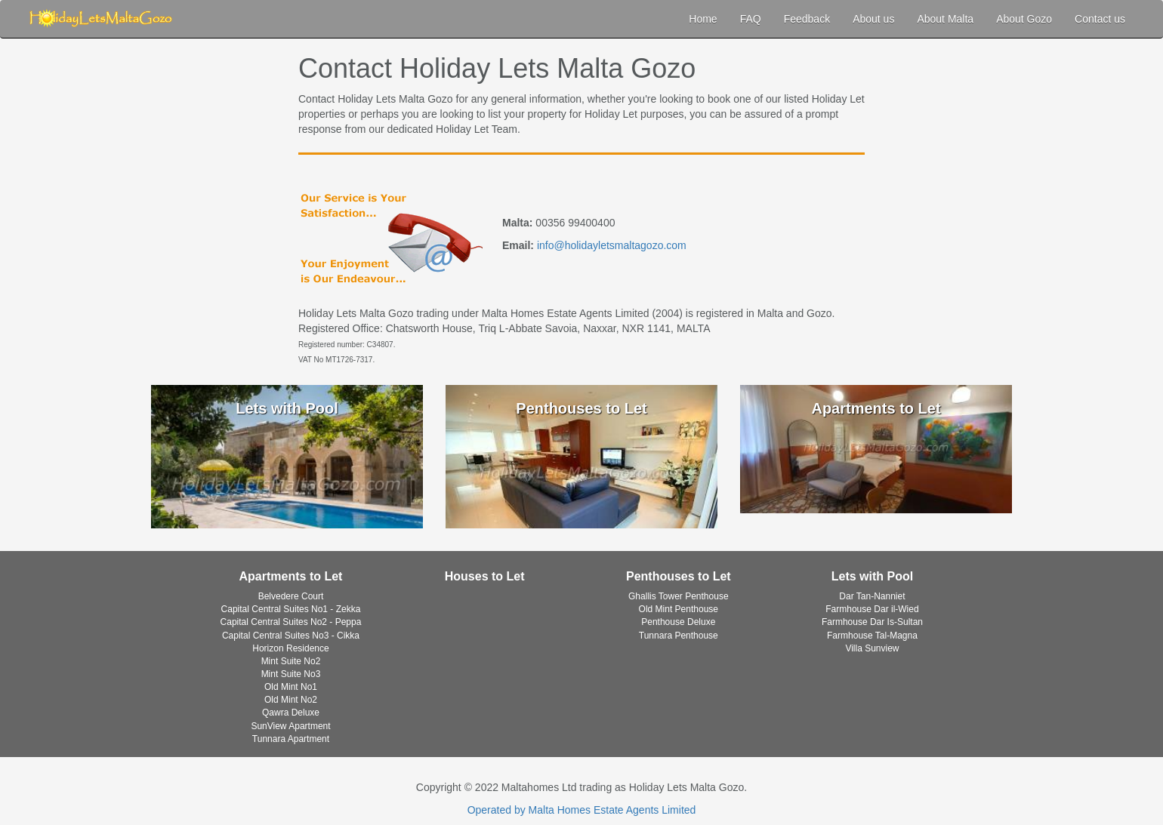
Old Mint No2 (290, 699)
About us (873, 19)
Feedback (807, 19)
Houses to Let (485, 576)
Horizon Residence (290, 648)
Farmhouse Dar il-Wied (871, 609)
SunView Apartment (290, 726)
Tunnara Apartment (290, 739)
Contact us (1100, 19)
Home (703, 19)
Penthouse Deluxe (678, 622)
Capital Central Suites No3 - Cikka (290, 635)
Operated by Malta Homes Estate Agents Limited (581, 810)
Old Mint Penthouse (678, 609)
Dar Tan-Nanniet (872, 596)
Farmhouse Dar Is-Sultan (872, 622)
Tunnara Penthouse (678, 635)
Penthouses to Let (678, 576)
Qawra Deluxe (290, 712)
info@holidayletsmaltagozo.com (611, 245)
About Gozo (1024, 19)
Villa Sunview (872, 648)
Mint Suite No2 (291, 661)
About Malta (945, 19)
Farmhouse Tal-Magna (872, 635)
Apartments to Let (291, 576)
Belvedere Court (291, 596)
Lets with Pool (872, 576)
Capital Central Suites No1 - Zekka (291, 609)
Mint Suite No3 (291, 674)
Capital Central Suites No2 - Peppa (291, 622)
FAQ (750, 19)
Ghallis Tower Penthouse (678, 596)
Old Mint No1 (290, 687)
